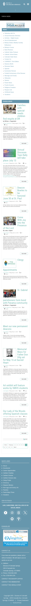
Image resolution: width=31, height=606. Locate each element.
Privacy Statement (22, 600)
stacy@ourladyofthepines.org (9, 176)
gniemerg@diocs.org (8, 175)
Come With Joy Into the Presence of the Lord (9, 220)
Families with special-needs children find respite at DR (9, 109)
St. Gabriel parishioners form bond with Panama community (9, 293)
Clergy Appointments (9, 263)
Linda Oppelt (5, 163)
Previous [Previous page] (11, 445)
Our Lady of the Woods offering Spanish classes (15, 412)
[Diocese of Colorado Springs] (11, 3)
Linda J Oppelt (6, 232)
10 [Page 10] (9, 447)
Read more (24, 143)
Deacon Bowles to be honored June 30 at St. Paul (9, 191)
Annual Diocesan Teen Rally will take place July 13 (9, 153)
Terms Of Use (17, 603)
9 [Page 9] (6, 447)
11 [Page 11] (11, 447)
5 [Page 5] (21, 445)
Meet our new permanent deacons (15, 327)
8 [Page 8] (4, 447)
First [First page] (6, 445)
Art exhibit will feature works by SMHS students (15, 386)
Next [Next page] (15, 447)
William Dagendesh (7, 123)
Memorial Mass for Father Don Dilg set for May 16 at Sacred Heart (9, 352)
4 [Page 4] (19, 445)
